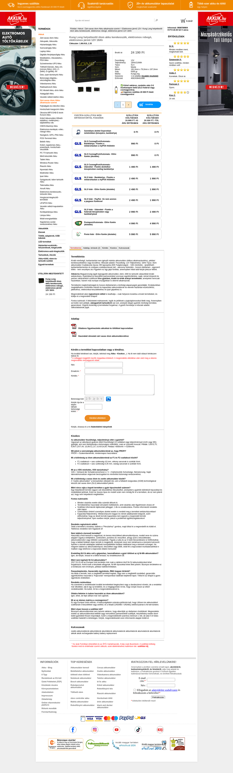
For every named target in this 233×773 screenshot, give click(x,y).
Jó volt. (181, 95)
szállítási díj (142, 646)
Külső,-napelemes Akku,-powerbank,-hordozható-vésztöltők (50, 147)
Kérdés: (75, 376)
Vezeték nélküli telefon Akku (52, 97)
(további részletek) (149, 76)
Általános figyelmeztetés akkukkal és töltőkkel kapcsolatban (102, 328)
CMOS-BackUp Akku (49, 126)
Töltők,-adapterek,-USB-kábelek (49, 237)
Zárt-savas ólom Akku (49, 38)
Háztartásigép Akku (48, 45)
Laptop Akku (45, 51)
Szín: (117, 67)
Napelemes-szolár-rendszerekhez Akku (48, 223)
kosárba (149, 104)
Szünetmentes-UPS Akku (51, 63)
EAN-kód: (119, 78)
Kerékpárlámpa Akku (49, 212)
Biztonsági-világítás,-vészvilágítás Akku (49, 79)
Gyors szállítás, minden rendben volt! (181, 60)
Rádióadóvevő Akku (48, 87)
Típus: (117, 65)
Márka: (118, 74)
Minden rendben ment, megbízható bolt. (181, 47)
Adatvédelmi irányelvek (101, 427)
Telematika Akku (47, 185)
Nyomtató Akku (46, 169)
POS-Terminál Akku (48, 138)
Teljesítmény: (120, 63)
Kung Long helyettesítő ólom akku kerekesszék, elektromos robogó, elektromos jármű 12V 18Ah (54, 284)
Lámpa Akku (45, 215)
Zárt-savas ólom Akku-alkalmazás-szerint (50, 101)
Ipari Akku (44, 176)
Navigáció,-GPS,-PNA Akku (51, 135)
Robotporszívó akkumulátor (77, 686)
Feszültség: (120, 60)
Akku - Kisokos (118, 354)
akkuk (99, 757)
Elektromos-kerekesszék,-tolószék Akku (51, 193)
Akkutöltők (43, 228)
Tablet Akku (45, 159)
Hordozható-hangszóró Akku (52, 109)
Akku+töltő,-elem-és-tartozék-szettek (47, 260)
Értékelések (176, 36)
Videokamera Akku (48, 84)
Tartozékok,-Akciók (47, 255)
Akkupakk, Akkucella (48, 41)
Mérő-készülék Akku (48, 156)
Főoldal (73, 29)
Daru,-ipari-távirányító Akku (51, 75)
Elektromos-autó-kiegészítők (51, 251)
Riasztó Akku (45, 166)
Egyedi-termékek (46, 264)
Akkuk (41, 34)
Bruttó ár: (119, 52)
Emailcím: (76, 371)
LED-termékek (44, 242)
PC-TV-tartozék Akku (49, 153)
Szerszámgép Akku (48, 48)
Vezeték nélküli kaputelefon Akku (51, 207)
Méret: (117, 69)
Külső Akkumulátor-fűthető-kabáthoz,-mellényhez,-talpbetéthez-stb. (51, 120)
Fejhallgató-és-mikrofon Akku (52, 106)
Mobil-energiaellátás (48, 219)
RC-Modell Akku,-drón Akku (51, 90)
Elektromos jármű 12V (131, 29)
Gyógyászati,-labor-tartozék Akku (51, 181)
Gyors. (181, 84)
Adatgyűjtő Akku (47, 94)
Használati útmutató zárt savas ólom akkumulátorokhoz (100, 336)
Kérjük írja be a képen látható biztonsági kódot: (77, 406)
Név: (73, 365)
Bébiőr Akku (45, 142)
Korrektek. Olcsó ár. (181, 72)
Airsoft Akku (45, 188)
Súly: (117, 71)
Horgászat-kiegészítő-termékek (49, 198)
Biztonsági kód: (77, 399)
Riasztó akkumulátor (106, 693)
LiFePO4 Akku (46, 203)
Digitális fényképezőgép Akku (52, 55)
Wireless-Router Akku (49, 163)
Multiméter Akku (47, 173)
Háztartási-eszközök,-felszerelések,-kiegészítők (50, 246)
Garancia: (119, 76)
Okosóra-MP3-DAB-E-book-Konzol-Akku (52, 114)
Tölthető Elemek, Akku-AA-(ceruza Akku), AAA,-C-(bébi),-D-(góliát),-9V (51, 69)
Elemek (41, 232)
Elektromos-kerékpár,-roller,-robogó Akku (52, 130)
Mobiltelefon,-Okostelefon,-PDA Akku (51, 59)
